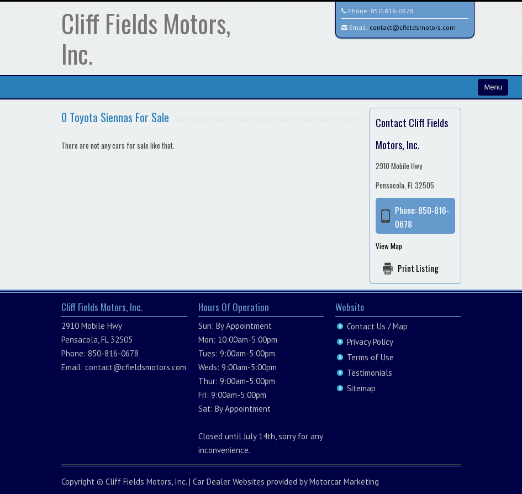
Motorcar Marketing (344, 481)
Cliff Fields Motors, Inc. (145, 38)
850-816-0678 (392, 11)
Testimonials (369, 372)
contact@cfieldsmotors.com (413, 27)
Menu (493, 87)
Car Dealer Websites (229, 481)
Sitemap (361, 388)
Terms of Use (370, 357)
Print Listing (418, 268)
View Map (389, 245)
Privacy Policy (370, 342)
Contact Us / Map (377, 326)
